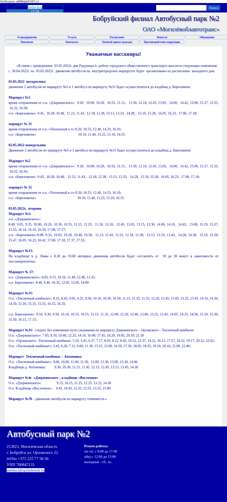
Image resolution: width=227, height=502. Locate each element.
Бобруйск (35, 7)
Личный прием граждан (117, 41)
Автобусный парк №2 (48, 434)
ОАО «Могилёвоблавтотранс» (181, 29)
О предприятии (27, 37)
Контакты (72, 41)
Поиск (213, 8)
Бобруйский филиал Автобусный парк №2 (156, 18)
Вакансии (27, 41)
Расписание (117, 37)
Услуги (72, 37)
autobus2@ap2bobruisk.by (25, 470)
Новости (162, 37)
